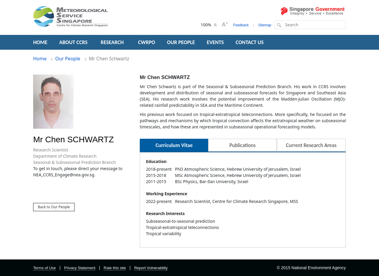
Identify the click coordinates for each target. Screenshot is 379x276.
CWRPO (146, 42)
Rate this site (115, 268)
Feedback (241, 25)
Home (40, 58)
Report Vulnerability (151, 268)
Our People (68, 58)
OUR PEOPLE (181, 42)
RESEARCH (113, 42)
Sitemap (264, 25)
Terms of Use (44, 268)
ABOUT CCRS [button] (73, 42)
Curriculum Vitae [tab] (173, 145)
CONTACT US (250, 42)
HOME (40, 42)
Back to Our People (54, 206)
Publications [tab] (242, 145)
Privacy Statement (80, 268)
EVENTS (215, 42)
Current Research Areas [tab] (311, 145)
